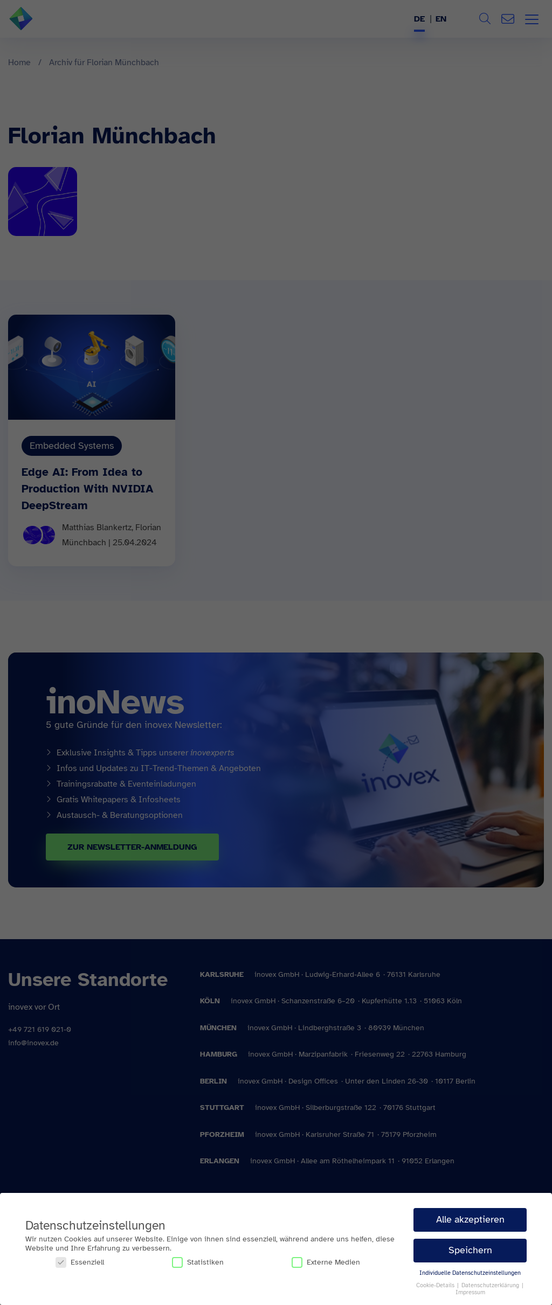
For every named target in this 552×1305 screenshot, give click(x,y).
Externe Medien (326, 1262)
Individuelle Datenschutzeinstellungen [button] (470, 1272)
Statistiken (198, 1262)
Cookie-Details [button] (436, 1285)
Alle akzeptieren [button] (470, 1219)
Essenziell (80, 1262)
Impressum (470, 1292)
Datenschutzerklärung (491, 1285)
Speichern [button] (470, 1250)
